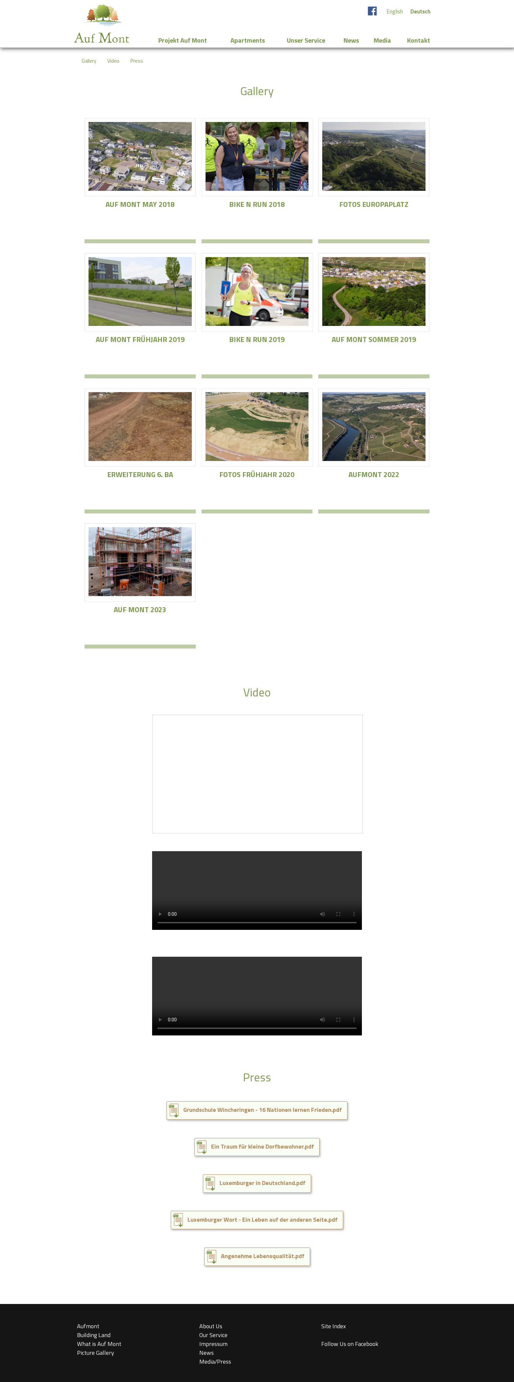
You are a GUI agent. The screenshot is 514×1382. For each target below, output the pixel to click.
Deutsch (420, 11)
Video (113, 61)
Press (136, 61)
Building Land (93, 1335)
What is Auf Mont (99, 1343)
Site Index (333, 1326)
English (394, 11)
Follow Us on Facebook (349, 1343)
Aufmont (88, 1326)
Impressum (213, 1343)
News (206, 1352)
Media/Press (215, 1361)
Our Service (213, 1335)
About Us (210, 1326)
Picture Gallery (95, 1352)
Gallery (89, 61)
